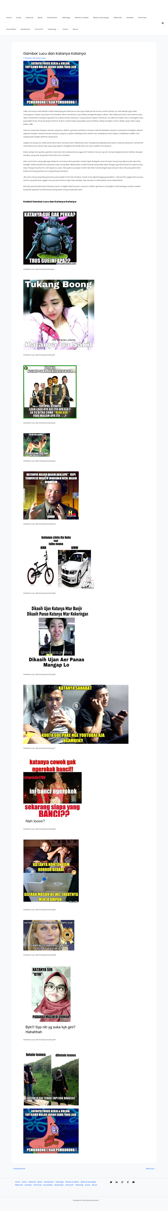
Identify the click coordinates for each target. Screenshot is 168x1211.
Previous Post (19, 1168)
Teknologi (79, 1185)
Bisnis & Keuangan (89, 1182)
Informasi (37, 1185)
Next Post (150, 1168)
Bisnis (39, 1182)
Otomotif (70, 1185)
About (95, 1185)
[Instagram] (127, 1182)
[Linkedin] (119, 1182)
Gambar (28, 58)
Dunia (24, 1182)
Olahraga (60, 1182)
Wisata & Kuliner (72, 1182)
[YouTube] (143, 1182)
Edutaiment (49, 1182)
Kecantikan (48, 1185)
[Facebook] (135, 1182)
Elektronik (19, 1185)
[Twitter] (111, 1182)
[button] (40, 29)
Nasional (31, 1182)
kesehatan (59, 1185)
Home (17, 1182)
